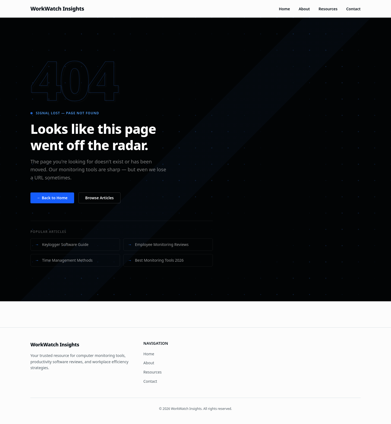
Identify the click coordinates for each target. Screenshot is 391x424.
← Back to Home (52, 197)
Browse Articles (99, 197)
